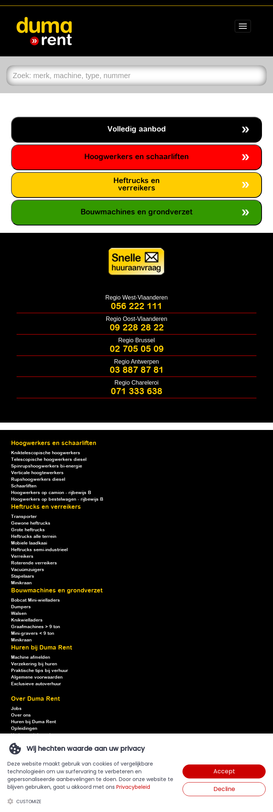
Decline (224, 789)
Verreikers (22, 556)
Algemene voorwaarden (37, 677)
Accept (224, 771)
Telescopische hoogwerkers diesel (48, 459)
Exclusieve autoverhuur (36, 684)
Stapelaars (22, 576)
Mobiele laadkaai (29, 543)
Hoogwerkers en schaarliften (136, 157)
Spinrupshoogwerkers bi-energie (46, 466)
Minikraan (21, 583)
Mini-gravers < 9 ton (32, 633)
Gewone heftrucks (30, 523)
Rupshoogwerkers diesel (38, 479)
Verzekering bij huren (34, 664)
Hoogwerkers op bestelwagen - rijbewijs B (57, 499)
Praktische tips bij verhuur (39, 670)
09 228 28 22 (137, 328)
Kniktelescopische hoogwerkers (45, 453)
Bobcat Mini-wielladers (35, 600)
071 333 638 (136, 391)
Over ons (21, 715)
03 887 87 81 (137, 370)
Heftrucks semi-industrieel (39, 549)
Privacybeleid (133, 787)
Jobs (16, 708)
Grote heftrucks (28, 530)
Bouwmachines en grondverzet (136, 212)
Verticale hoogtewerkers (37, 472)
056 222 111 (136, 306)
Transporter (24, 516)
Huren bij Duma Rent (33, 722)
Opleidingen (24, 728)
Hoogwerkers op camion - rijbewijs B (51, 492)
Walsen (18, 613)
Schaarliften (23, 486)
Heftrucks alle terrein (33, 536)
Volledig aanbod (136, 129)
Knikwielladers (27, 620)
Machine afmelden (30, 657)
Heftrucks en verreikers (136, 184)
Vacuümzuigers (27, 569)
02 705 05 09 (137, 349)
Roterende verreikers (34, 563)
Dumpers (21, 607)
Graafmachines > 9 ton (35, 626)
